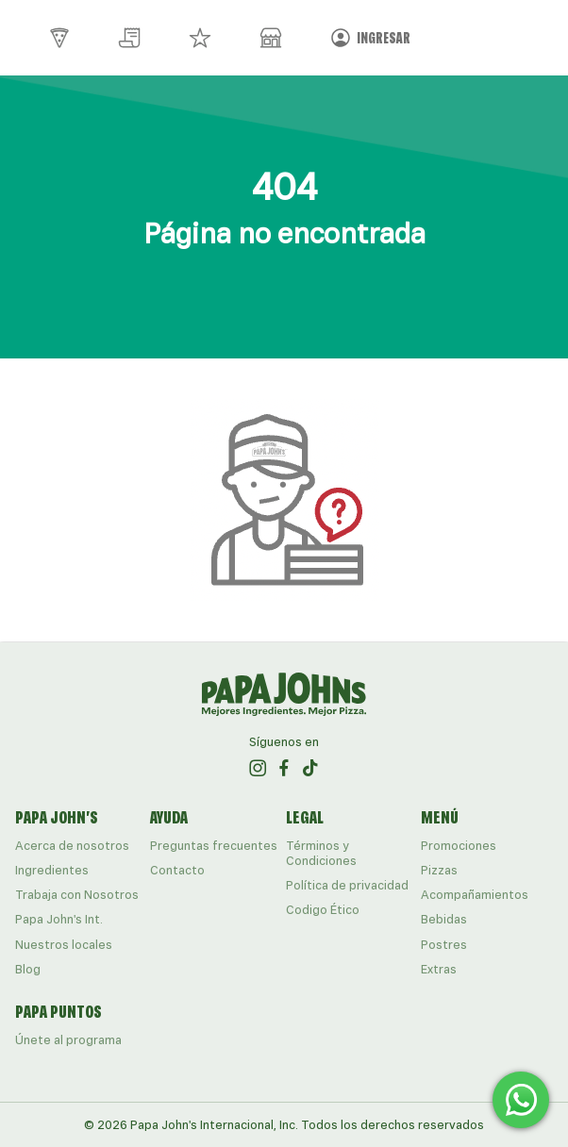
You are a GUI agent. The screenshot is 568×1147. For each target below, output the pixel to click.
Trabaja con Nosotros (77, 895)
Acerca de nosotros (72, 846)
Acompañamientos (474, 895)
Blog (28, 969)
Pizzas (439, 870)
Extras (439, 969)
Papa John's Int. (59, 919)
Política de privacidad (347, 885)
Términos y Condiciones (321, 853)
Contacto (177, 870)
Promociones (458, 846)
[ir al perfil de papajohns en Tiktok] (310, 767)
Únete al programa (68, 1040)
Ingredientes (52, 870)
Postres (444, 945)
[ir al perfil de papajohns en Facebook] (284, 767)
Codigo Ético (322, 910)
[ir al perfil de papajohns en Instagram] (257, 767)
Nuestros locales (63, 945)
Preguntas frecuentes (213, 846)
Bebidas (444, 919)
